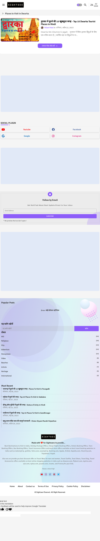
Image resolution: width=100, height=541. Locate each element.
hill (50, 336)
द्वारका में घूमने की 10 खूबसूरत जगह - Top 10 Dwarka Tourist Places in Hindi (68, 23)
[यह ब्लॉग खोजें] (37, 328)
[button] (79, 5)
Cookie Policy (72, 486)
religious (50, 341)
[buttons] (41, 474)
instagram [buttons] (76, 136)
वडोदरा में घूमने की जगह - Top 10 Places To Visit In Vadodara (24, 397)
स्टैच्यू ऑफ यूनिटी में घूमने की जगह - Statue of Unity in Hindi (24, 405)
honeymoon (50, 354)
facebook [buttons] (77, 129)
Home (12, 486)
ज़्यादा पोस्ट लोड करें (48, 46)
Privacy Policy (58, 486)
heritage (50, 371)
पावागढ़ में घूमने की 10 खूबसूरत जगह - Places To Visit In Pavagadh (26, 389)
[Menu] (3, 4)
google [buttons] (27, 136)
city (50, 345)
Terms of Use (43, 486)
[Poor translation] (9, 510)
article (50, 367)
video (50, 358)
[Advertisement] (50, 93)
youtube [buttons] (26, 129)
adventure (50, 349)
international (50, 376)
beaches (50, 362)
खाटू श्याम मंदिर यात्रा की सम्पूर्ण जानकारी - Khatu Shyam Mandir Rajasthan (29, 421)
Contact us (30, 486)
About (20, 486)
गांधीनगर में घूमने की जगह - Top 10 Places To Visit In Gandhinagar (26, 413)
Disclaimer (85, 486)
